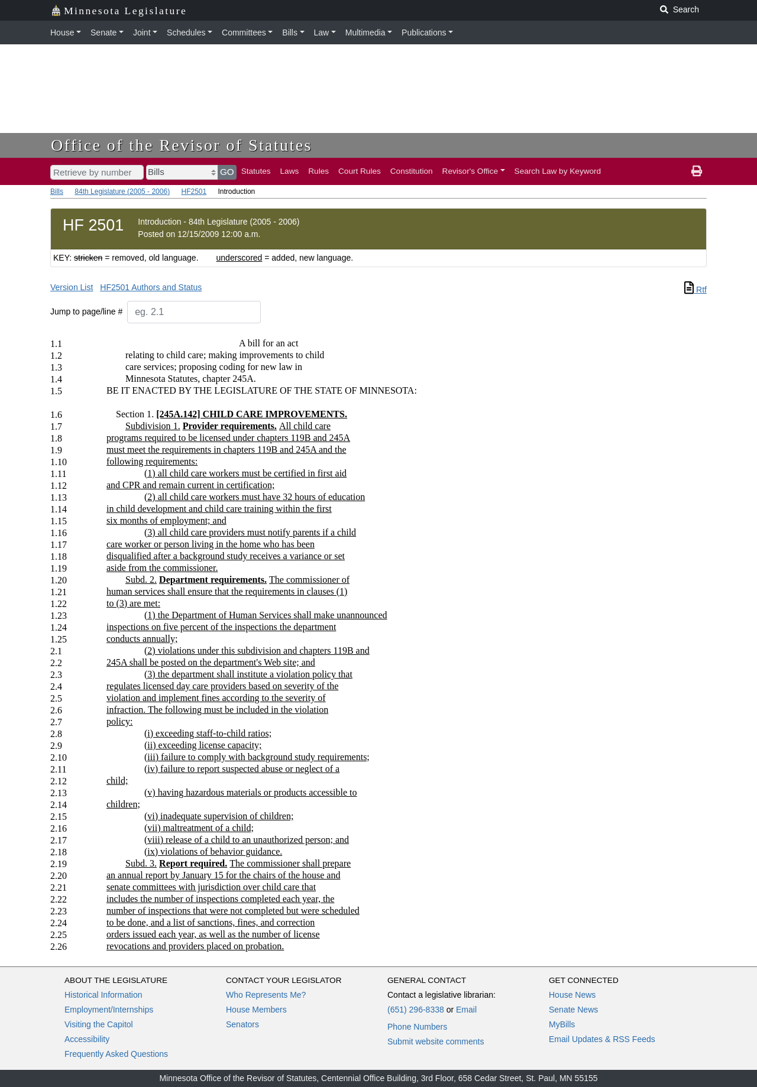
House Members (256, 1009)
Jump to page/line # (86, 311)
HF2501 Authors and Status (151, 287)
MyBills (562, 1024)
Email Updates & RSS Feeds (602, 1039)
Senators (242, 1024)
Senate (103, 32)
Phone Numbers (417, 1026)
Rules (318, 171)
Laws (289, 171)
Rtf (695, 289)
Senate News (573, 1009)
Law (321, 32)
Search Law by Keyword (558, 171)
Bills (289, 32)
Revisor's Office (470, 171)
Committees (244, 32)
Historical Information (103, 995)
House (62, 32)
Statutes (256, 171)
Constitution (411, 171)
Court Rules (359, 171)
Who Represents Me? (266, 995)
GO (227, 172)
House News (572, 995)
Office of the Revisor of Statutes (181, 145)
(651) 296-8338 (415, 1009)
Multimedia (365, 32)
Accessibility (86, 1039)
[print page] (697, 171)
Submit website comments (435, 1041)
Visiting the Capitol (98, 1024)
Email (466, 1009)
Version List (71, 287)
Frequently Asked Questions (116, 1054)
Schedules (186, 32)
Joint (142, 32)
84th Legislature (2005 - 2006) (122, 191)
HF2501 (193, 191)
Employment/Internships (108, 1009)
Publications (424, 32)
